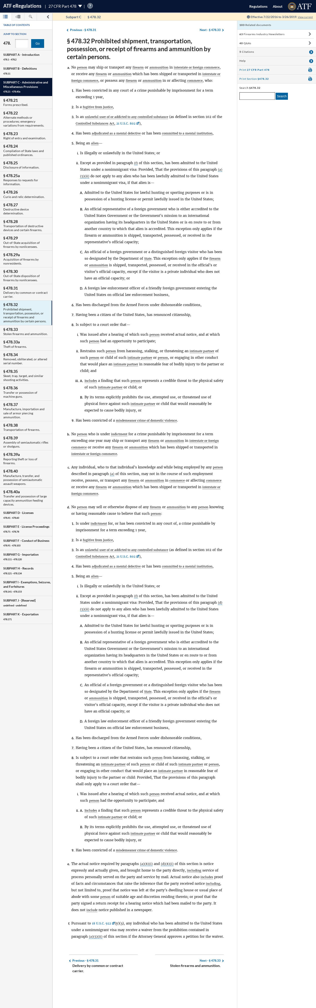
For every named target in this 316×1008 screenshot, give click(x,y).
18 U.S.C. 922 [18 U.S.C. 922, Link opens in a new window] (102, 943)
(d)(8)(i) (167, 883)
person (82, 67)
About (277, 6)
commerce (79, 87)
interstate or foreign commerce (97, 80)
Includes (91, 394)
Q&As (245, 43)
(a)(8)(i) (146, 883)
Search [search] (282, 96)
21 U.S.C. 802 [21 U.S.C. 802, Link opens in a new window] (142, 130)
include (113, 930)
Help (242, 60)
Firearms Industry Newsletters (262, 34)
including (195, 890)
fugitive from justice (100, 113)
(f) (136, 176)
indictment (121, 447)
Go (38, 43)
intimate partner (204, 364)
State (148, 272)
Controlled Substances (104, 130)
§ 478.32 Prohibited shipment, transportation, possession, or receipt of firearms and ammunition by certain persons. (139, 48)
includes (207, 897)
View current (304, 17)
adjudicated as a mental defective (119, 140)
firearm (140, 67)
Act (126, 130)
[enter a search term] (257, 96)
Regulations (258, 6)
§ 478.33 (210, 30)
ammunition (162, 67)
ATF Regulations (22, 6)
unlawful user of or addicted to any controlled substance (131, 123)
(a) (124, 487)
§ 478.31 (83, 30)
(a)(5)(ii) (96, 956)
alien (95, 156)
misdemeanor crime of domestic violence (150, 433)
